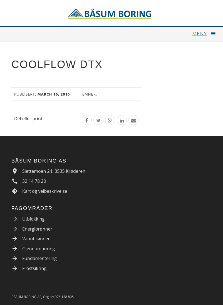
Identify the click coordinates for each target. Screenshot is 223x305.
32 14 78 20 (34, 181)
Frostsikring (34, 268)
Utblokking (33, 219)
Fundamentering (39, 258)
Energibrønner (37, 229)
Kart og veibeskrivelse (44, 191)
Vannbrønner (36, 239)
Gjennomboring (38, 249)
